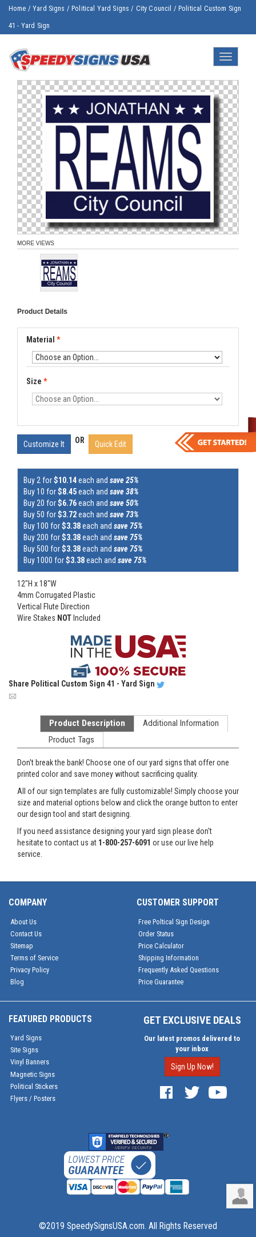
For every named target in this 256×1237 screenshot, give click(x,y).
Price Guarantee (160, 981)
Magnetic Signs (32, 1074)
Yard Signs (49, 9)
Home (17, 9)
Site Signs (24, 1050)
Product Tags (71, 740)
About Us (23, 921)
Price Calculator (161, 945)
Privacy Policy (29, 969)
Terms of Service (34, 957)
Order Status (156, 933)
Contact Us (26, 933)
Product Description (87, 723)
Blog (17, 981)
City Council (154, 9)
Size (36, 381)
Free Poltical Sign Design (174, 921)
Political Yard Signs (100, 9)
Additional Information (181, 723)
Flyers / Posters (32, 1098)
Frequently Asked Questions (178, 969)
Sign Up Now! (192, 1066)
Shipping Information (168, 957)
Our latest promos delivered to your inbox (192, 1043)
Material (44, 340)
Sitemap (21, 945)
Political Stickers (34, 1086)
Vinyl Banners (29, 1062)
